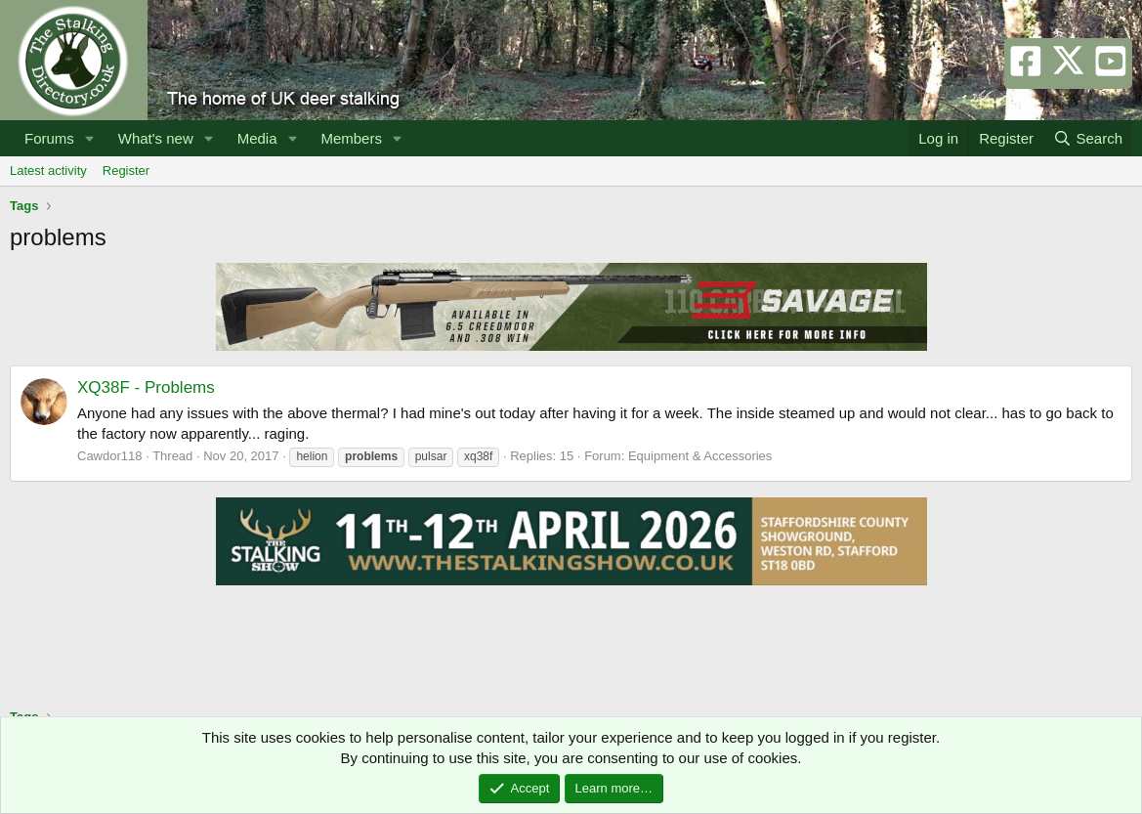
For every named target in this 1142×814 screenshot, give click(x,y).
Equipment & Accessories (700, 456)
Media (257, 138)
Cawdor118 (110, 456)
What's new (155, 138)
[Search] (1087, 138)
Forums (49, 138)
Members (351, 138)
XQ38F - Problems (146, 387)
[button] (90, 138)
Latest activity (48, 170)
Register (126, 170)
